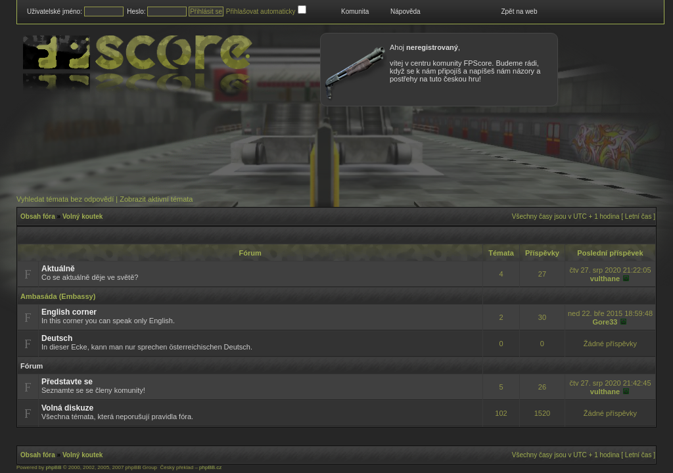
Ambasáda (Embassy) (57, 296)
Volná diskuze (67, 408)
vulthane (605, 278)
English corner (69, 312)
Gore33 (604, 322)
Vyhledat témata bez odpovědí (65, 199)
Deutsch (56, 338)
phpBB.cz (210, 467)
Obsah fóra (37, 216)
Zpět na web (519, 11)
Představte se (67, 381)
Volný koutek (82, 216)
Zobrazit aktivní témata (156, 199)
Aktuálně (58, 268)
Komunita (355, 11)
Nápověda (405, 11)
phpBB (53, 467)
